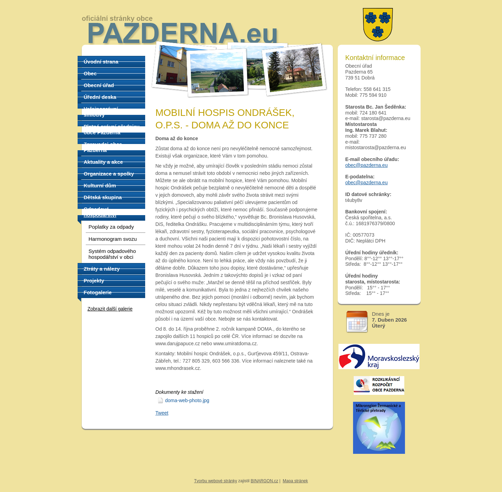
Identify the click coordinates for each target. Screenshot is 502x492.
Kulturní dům (100, 185)
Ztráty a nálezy (102, 269)
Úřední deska (100, 97)
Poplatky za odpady (111, 227)
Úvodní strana (101, 62)
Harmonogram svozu (113, 239)
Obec (90, 73)
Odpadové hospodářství (100, 212)
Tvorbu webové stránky (215, 480)
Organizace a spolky (109, 174)
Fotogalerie (98, 292)
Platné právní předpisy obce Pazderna (112, 129)
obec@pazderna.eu (366, 165)
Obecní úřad (99, 85)
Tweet (162, 413)
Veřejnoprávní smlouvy (101, 112)
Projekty (94, 280)
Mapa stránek (295, 480)
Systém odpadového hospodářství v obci (112, 254)
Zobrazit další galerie (110, 309)
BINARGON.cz (264, 480)
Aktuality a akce (103, 162)
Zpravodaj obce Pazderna (103, 147)
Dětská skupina (103, 197)
